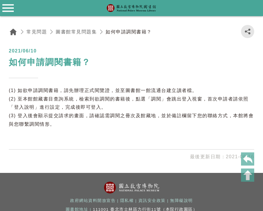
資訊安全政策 (152, 200)
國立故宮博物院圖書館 (131, 8)
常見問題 (36, 31)
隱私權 (127, 200)
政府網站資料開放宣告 (93, 200)
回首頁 (13, 31)
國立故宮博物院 (131, 187)
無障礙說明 (181, 200)
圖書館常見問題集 (76, 31)
